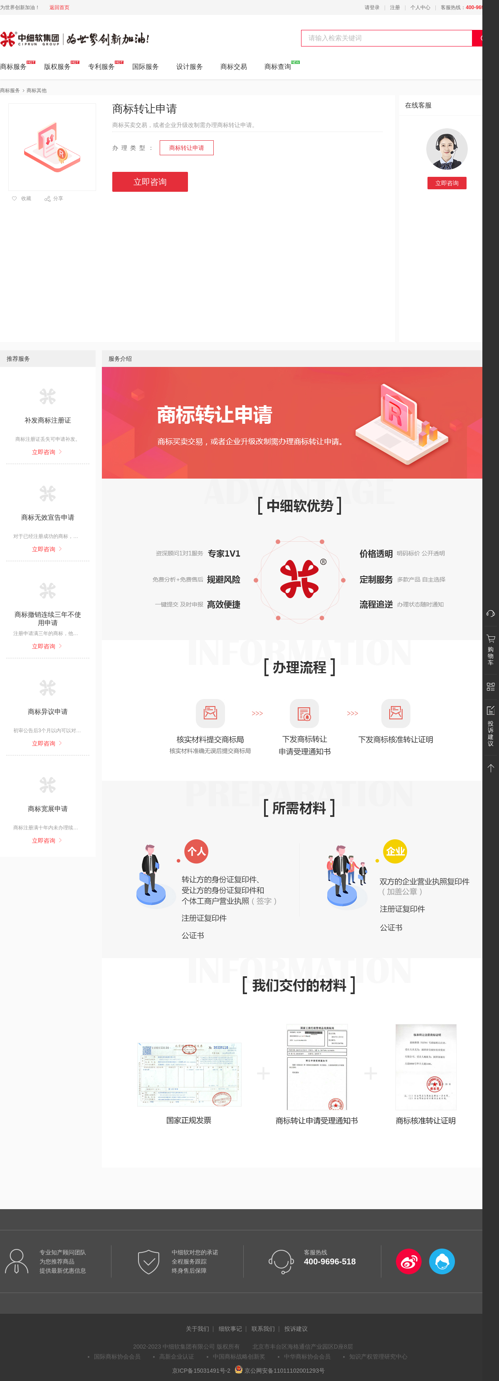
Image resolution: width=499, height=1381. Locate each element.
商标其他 (37, 90)
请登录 (372, 7)
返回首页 (59, 7)
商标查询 (277, 65)
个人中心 (420, 7)
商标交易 (233, 66)
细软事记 (230, 1328)
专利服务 (101, 65)
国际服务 (145, 66)
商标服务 (13, 65)
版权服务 (57, 65)
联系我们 (263, 1328)
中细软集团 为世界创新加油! (42, 34)
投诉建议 (296, 1328)
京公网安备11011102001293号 (280, 1370)
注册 (395, 7)
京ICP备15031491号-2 (201, 1370)
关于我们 (197, 1328)
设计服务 (189, 66)
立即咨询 (447, 183)
